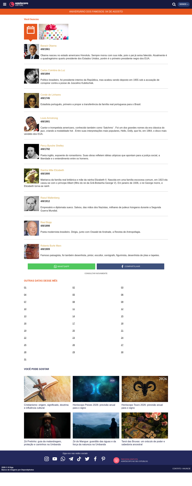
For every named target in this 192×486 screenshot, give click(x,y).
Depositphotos (27, 470)
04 (25, 294)
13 (25, 316)
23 (73, 338)
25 (25, 345)
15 (122, 316)
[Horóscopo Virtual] (50, 4)
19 (25, 330)
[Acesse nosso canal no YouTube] (54, 459)
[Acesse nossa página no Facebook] (95, 459)
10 (25, 309)
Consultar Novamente (96, 273)
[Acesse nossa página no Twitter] (87, 459)
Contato (177, 469)
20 (73, 330)
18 (122, 323)
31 (25, 359)
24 (122, 338)
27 (122, 345)
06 (122, 294)
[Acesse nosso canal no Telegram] (71, 459)
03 (122, 287)
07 (25, 302)
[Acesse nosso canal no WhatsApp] (62, 459)
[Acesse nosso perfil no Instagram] (46, 459)
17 (73, 323)
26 (73, 345)
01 (25, 287)
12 (122, 309)
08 (73, 302)
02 (73, 287)
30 (122, 352)
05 (73, 294)
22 (25, 338)
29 (73, 352)
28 (25, 352)
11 (73, 309)
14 (73, 316)
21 (122, 330)
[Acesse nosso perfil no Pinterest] (103, 459)
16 (25, 323)
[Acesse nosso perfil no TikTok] (79, 459)
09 (122, 302)
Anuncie (186, 469)
